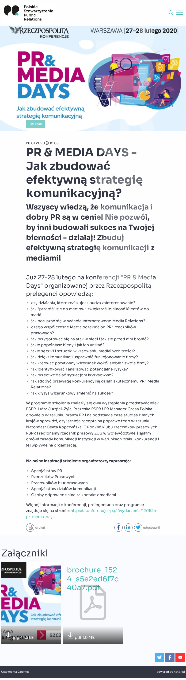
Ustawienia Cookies (15, 672)
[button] (171, 13)
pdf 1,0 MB (81, 636)
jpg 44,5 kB (19, 636)
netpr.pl (179, 672)
